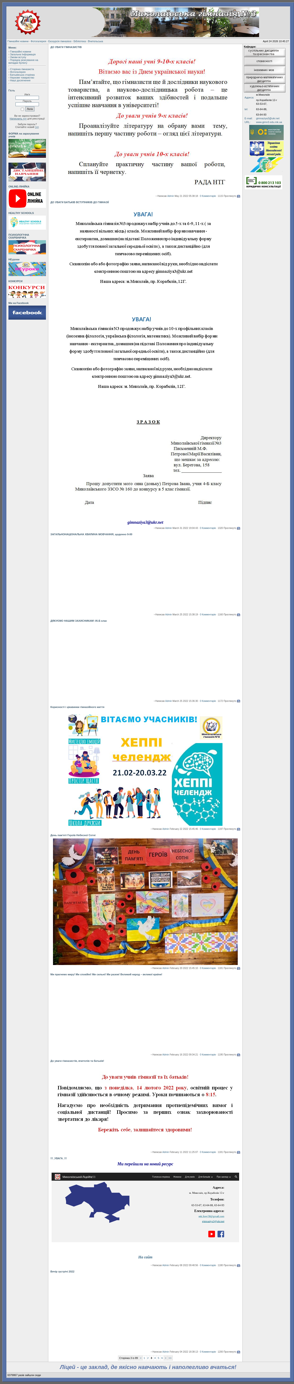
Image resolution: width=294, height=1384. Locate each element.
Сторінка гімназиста (22, 69)
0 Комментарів (208, 196)
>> (170, 1358)
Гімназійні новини (18, 41)
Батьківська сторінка (22, 74)
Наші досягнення (20, 80)
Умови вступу (18, 57)
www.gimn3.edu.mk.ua (269, 122)
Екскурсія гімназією (60, 41)
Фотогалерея (38, 41)
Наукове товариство (22, 77)
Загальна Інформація (23, 54)
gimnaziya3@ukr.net (267, 118)
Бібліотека (80, 41)
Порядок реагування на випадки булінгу (23, 61)
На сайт (145, 1257)
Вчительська (95, 41)
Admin (170, 196)
